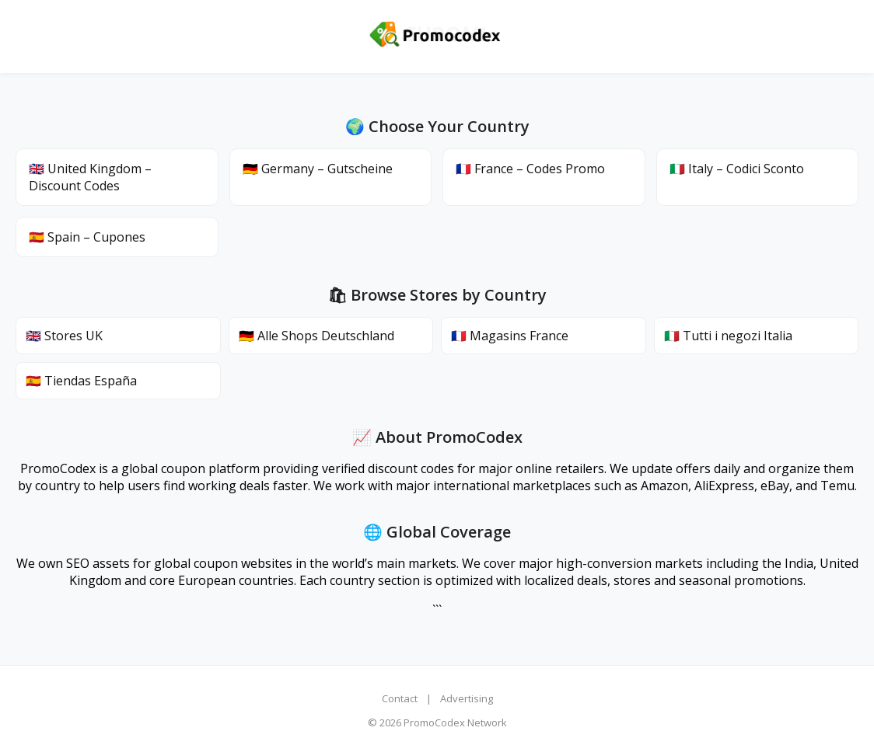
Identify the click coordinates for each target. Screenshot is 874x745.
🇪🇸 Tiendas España (81, 380)
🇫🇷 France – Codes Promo (530, 168)
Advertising (466, 698)
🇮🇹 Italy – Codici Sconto (736, 168)
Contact (400, 698)
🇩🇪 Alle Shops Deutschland (316, 335)
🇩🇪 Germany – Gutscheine (318, 168)
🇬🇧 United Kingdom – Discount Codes (90, 177)
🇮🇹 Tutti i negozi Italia (728, 335)
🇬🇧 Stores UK (64, 335)
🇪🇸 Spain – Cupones (87, 236)
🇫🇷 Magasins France (509, 335)
